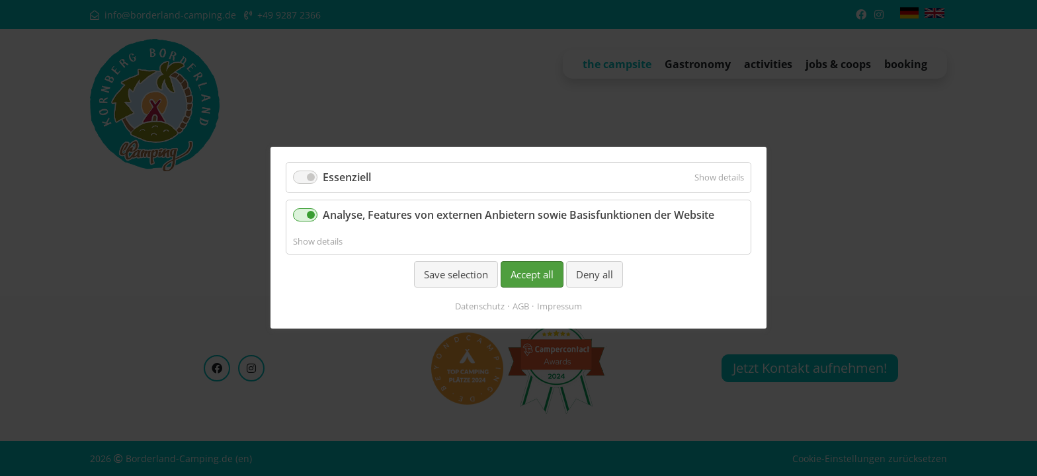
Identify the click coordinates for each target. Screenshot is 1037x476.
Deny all (594, 274)
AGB (521, 307)
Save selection (456, 274)
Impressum (559, 307)
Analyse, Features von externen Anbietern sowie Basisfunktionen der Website (518, 215)
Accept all (532, 274)
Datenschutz (480, 307)
